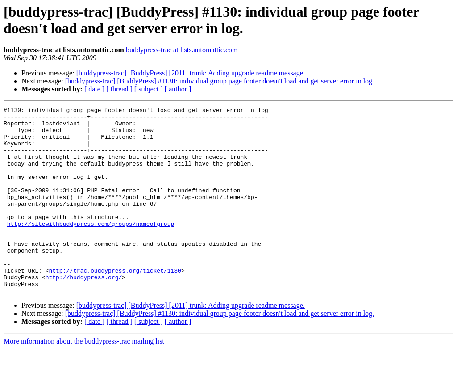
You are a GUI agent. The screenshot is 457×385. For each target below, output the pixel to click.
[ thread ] (119, 89)
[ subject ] (148, 89)
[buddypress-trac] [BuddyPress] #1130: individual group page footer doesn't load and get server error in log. (219, 81)
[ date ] (94, 89)
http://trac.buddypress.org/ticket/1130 (115, 304)
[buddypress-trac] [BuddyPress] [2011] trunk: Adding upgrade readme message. (190, 73)
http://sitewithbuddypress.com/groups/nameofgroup (90, 248)
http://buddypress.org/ (84, 312)
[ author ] (178, 89)
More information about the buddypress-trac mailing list (84, 377)
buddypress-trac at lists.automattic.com (182, 50)
